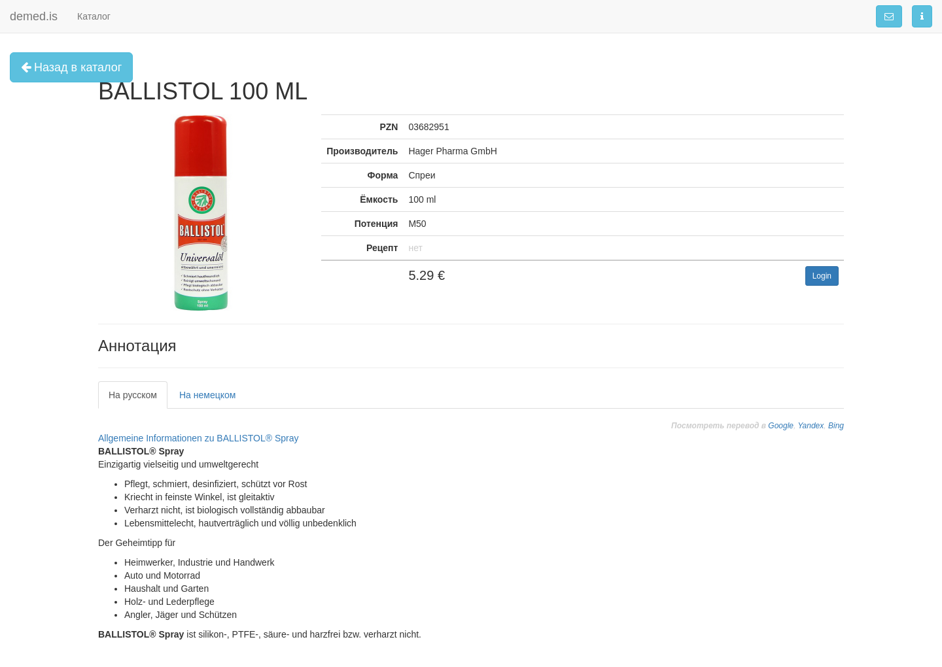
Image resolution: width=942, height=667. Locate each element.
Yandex (810, 425)
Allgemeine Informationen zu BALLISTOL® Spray (198, 438)
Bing (836, 425)
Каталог (94, 16)
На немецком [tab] (207, 395)
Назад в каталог (71, 67)
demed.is (34, 16)
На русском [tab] (133, 395)
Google (781, 425)
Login (821, 276)
